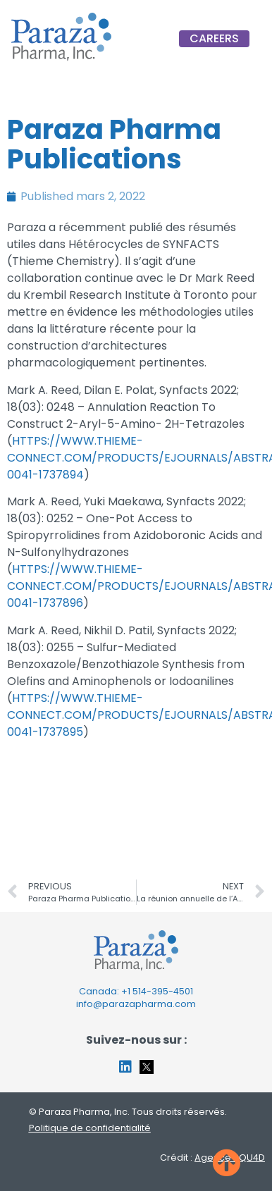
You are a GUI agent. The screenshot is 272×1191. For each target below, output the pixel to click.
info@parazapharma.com (136, 1004)
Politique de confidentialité (90, 1128)
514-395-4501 (162, 991)
